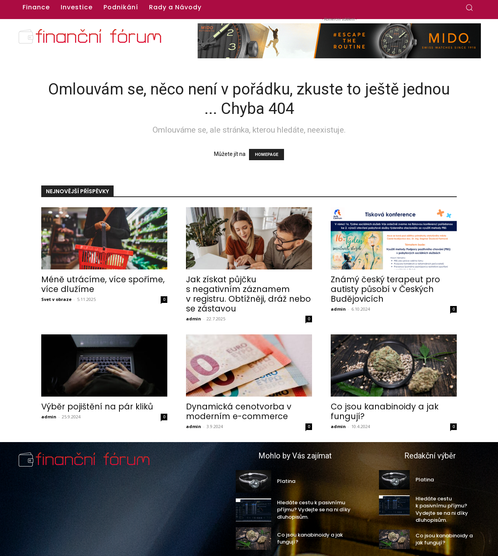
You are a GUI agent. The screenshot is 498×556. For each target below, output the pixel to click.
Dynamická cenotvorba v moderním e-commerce (238, 411)
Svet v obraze (56, 299)
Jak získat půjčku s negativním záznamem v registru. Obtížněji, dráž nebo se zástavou (248, 294)
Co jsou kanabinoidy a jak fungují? (384, 411)
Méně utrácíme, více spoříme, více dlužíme (103, 284)
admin (193, 319)
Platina (286, 481)
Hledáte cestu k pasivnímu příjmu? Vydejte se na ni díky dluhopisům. (314, 509)
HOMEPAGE (266, 154)
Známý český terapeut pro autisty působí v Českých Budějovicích (385, 289)
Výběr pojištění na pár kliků (97, 406)
